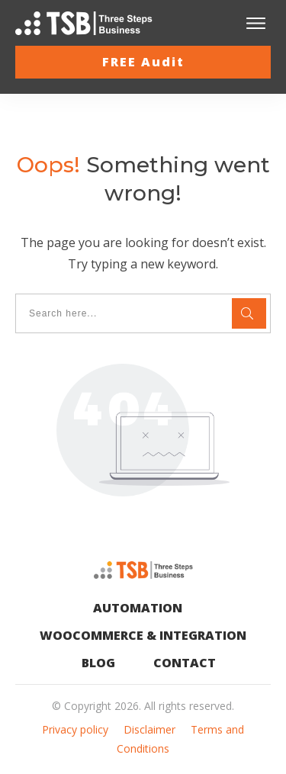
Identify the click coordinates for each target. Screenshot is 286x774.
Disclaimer (149, 729)
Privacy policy (75, 729)
